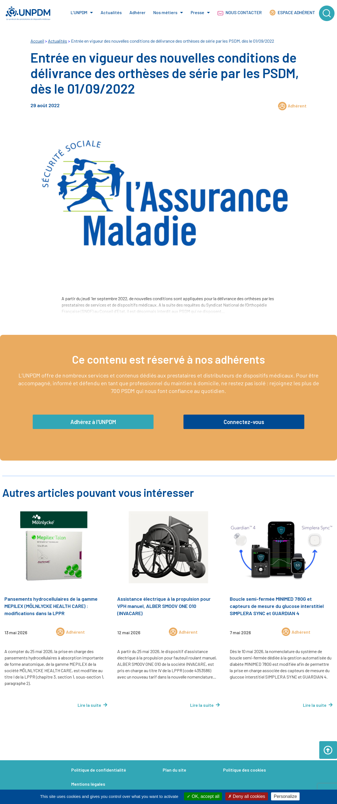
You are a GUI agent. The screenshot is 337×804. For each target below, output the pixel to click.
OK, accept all (203, 796)
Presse (200, 12)
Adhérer (137, 12)
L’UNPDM (82, 12)
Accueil (37, 40)
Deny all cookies (246, 796)
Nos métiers (168, 12)
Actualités (111, 12)
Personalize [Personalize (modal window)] (285, 796)
